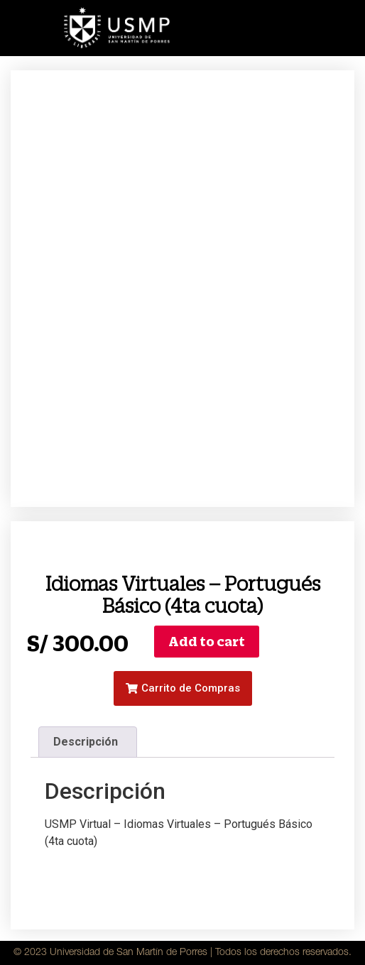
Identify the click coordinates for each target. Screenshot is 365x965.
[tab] (87, 742)
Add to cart (206, 641)
